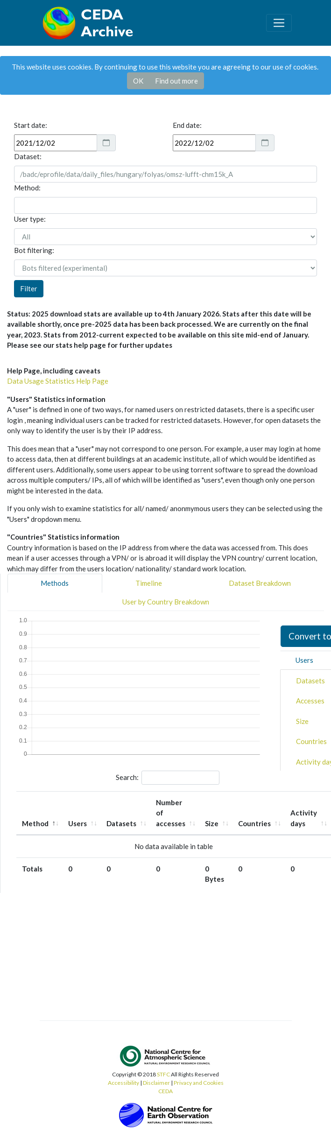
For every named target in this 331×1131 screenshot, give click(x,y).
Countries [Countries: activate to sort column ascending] (254, 823)
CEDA (165, 1091)
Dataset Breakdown (260, 583)
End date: (187, 125)
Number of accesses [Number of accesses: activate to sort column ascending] (170, 813)
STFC (163, 1074)
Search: (168, 778)
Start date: (30, 125)
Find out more (176, 81)
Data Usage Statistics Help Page (57, 381)
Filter (28, 288)
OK (138, 81)
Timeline (148, 583)
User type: (30, 219)
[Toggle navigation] (278, 23)
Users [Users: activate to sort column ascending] (77, 823)
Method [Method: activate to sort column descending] (35, 823)
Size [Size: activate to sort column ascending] (211, 823)
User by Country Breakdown (165, 601)
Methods (55, 583)
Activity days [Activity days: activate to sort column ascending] (303, 818)
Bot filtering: (34, 250)
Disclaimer (156, 1082)
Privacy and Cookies (199, 1082)
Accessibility (123, 1082)
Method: (27, 187)
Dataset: (28, 156)
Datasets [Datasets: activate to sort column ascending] (121, 823)
